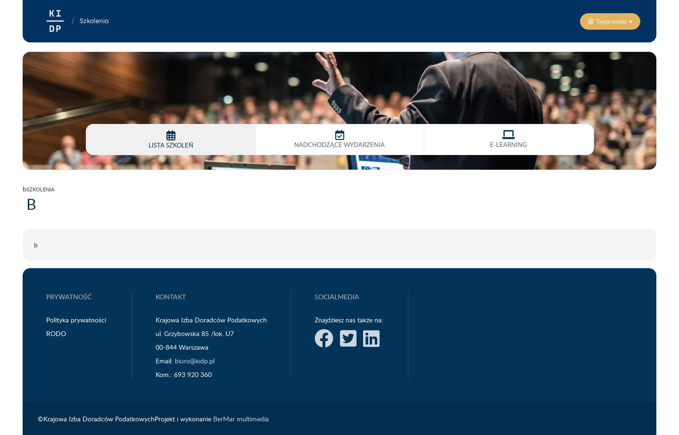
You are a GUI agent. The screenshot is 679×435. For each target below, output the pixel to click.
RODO (57, 333)
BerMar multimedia (241, 418)
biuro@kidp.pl (195, 360)
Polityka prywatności (77, 319)
